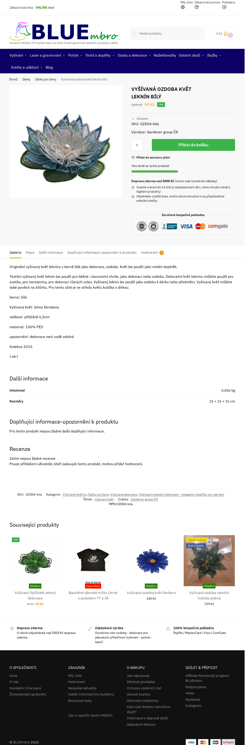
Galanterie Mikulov (141, 723)
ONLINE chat (44, 7)
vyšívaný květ (104, 498)
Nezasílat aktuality (82, 686)
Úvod (13, 674)
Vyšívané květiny (75, 493)
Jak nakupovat (138, 674)
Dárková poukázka (141, 680)
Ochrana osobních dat (144, 686)
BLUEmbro (21, 741)
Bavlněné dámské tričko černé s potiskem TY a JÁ (93, 594)
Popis (30, 251)
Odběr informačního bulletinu (91, 693)
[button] (224, 33)
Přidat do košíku (193, 143)
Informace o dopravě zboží (147, 717)
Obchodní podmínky (142, 699)
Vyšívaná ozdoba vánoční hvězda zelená (209, 594)
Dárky (26, 78)
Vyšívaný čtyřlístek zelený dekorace (35, 594)
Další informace (51, 251)
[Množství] (137, 143)
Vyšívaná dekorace (123, 493)
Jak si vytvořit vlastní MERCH (90, 714)
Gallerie (15, 251)
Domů (13, 78)
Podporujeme (195, 685)
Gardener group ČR (144, 498)
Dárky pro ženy (45, 78)
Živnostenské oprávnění (28, 693)
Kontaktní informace (25, 686)
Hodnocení (152, 251)
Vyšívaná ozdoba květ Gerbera (151, 591)
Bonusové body (80, 699)
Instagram (193, 704)
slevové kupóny (138, 693)
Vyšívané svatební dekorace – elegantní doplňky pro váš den (181, 493)
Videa (189, 692)
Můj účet (75, 674)
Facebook (192, 698)
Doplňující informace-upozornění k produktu (102, 251)
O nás (14, 680)
